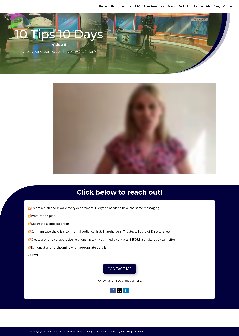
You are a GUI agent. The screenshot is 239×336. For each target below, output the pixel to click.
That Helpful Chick (132, 331)
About (114, 6)
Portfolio (184, 6)
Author (126, 6)
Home (103, 6)
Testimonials (202, 6)
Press (171, 6)
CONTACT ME (119, 268)
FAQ (137, 6)
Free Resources (154, 6)
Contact (228, 6)
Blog (217, 6)
